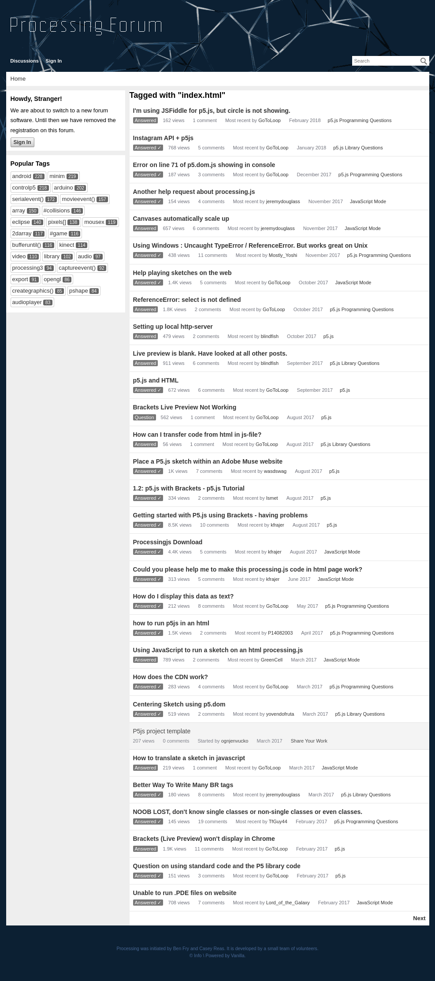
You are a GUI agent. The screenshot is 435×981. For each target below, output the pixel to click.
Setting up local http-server (173, 326)
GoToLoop (269, 120)
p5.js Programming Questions (360, 120)
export (20, 279)
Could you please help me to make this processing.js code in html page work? (247, 569)
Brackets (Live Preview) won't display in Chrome (204, 838)
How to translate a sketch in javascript (189, 758)
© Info (196, 955)
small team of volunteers (292, 948)
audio (85, 256)
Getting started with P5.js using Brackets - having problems (220, 515)
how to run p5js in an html (171, 623)
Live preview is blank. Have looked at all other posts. (210, 353)
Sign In (54, 60)
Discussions (24, 60)
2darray (22, 233)
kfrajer (277, 525)
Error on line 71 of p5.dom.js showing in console (204, 164)
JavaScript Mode (368, 201)
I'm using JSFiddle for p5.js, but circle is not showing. (211, 110)
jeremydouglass (283, 201)
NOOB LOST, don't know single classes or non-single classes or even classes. (248, 811)
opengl (52, 279)
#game (58, 233)
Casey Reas (211, 948)
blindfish (270, 336)
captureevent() (77, 267)
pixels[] (57, 222)
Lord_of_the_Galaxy (288, 902)
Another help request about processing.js (194, 191)
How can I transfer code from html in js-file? (197, 434)
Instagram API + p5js (163, 137)
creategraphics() (33, 290)
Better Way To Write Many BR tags (183, 784)
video (19, 256)
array (19, 210)
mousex (94, 222)
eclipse (21, 222)
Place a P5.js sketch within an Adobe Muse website (208, 461)
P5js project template (162, 731)
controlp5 (24, 187)
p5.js (328, 336)
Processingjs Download (168, 542)
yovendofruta (280, 714)
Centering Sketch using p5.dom (179, 704)
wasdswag (275, 471)
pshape (78, 290)
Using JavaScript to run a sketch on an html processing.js (218, 650)
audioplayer (27, 302)
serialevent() (28, 199)
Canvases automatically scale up (181, 218)
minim (57, 176)
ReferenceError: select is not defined (187, 299)
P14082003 (280, 632)
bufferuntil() (26, 245)
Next (419, 918)
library (51, 256)
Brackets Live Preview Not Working (185, 407)
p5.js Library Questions (358, 147)
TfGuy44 (278, 821)
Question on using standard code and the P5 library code (217, 866)
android (21, 176)
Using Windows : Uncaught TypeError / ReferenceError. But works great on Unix (250, 245)
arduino (63, 187)
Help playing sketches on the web (182, 272)
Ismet (272, 498)
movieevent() (78, 199)
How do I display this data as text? (183, 596)
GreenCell (272, 659)
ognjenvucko (235, 740)
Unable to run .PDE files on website (185, 892)
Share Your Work (309, 740)
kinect (66, 245)
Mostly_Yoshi (283, 255)
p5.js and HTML (155, 380)
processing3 (27, 267)
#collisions (57, 210)
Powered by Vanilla (224, 955)
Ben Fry (181, 948)
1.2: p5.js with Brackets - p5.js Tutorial (189, 488)
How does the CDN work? (170, 676)
